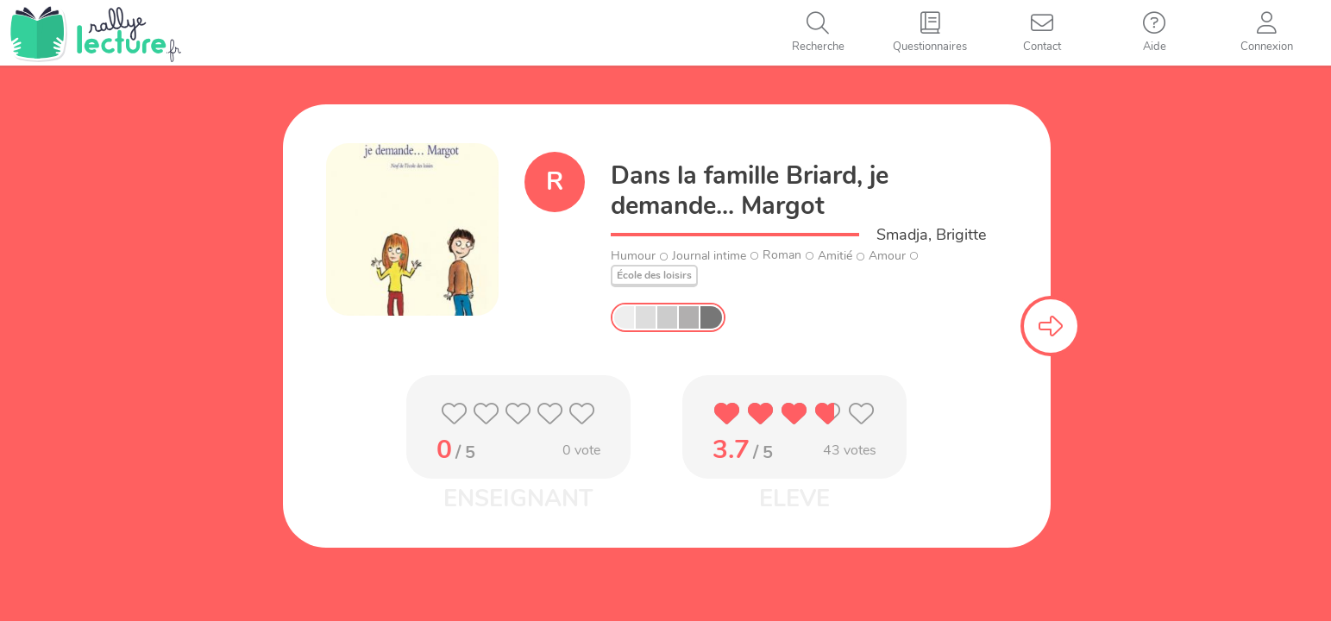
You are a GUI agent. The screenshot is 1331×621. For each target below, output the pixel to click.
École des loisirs (654, 275)
